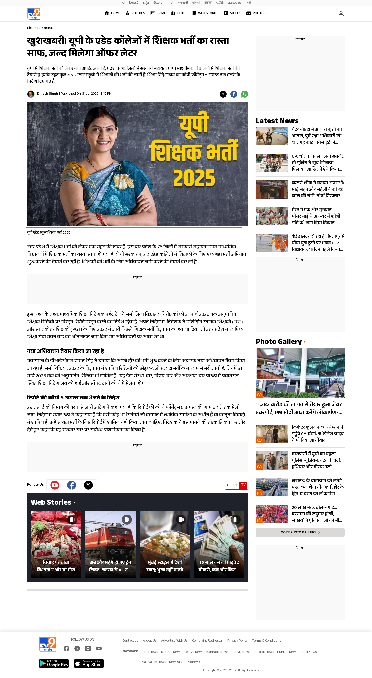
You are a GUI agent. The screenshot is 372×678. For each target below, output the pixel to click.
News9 (134, 3)
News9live (176, 662)
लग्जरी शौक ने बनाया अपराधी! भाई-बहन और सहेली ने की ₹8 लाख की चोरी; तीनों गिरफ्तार (318, 189)
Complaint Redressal (207, 641)
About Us (149, 641)
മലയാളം (234, 3)
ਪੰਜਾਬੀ (208, 3)
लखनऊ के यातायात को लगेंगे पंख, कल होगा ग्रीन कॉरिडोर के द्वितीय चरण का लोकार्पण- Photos (318, 487)
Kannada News (217, 652)
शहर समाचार (45, 28)
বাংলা (196, 3)
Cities (179, 14)
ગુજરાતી (182, 3)
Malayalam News (154, 662)
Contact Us (130, 641)
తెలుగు (158, 3)
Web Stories (205, 14)
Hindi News (150, 652)
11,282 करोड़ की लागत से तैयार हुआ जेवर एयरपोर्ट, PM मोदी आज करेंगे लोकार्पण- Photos (299, 409)
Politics (135, 14)
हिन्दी (122, 3)
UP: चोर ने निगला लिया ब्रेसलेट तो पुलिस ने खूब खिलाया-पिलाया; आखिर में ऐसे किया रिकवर (318, 163)
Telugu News (193, 652)
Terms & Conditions (266, 641)
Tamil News (308, 652)
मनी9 (248, 3)
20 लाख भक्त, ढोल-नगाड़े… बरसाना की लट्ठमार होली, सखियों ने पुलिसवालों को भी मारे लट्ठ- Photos (315, 514)
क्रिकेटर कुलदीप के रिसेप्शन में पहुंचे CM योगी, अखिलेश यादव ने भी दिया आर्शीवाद (318, 434)
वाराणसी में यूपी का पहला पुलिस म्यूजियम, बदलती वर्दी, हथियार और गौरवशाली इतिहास (316, 460)
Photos (256, 14)
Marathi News (171, 652)
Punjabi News (287, 652)
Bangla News (241, 652)
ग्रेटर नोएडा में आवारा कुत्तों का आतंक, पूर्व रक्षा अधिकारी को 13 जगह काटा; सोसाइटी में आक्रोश (317, 136)
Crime (158, 14)
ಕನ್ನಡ (146, 3)
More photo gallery (298, 532)
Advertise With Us (174, 641)
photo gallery (279, 342)
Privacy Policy (238, 641)
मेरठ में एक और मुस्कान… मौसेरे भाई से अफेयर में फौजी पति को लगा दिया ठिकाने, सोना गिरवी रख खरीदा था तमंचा (316, 216)
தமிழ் (220, 3)
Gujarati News (264, 652)
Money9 (194, 662)
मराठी (170, 3)
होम (29, 28)
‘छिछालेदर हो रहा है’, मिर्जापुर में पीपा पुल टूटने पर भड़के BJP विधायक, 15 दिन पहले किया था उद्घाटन (318, 243)
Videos (233, 14)
